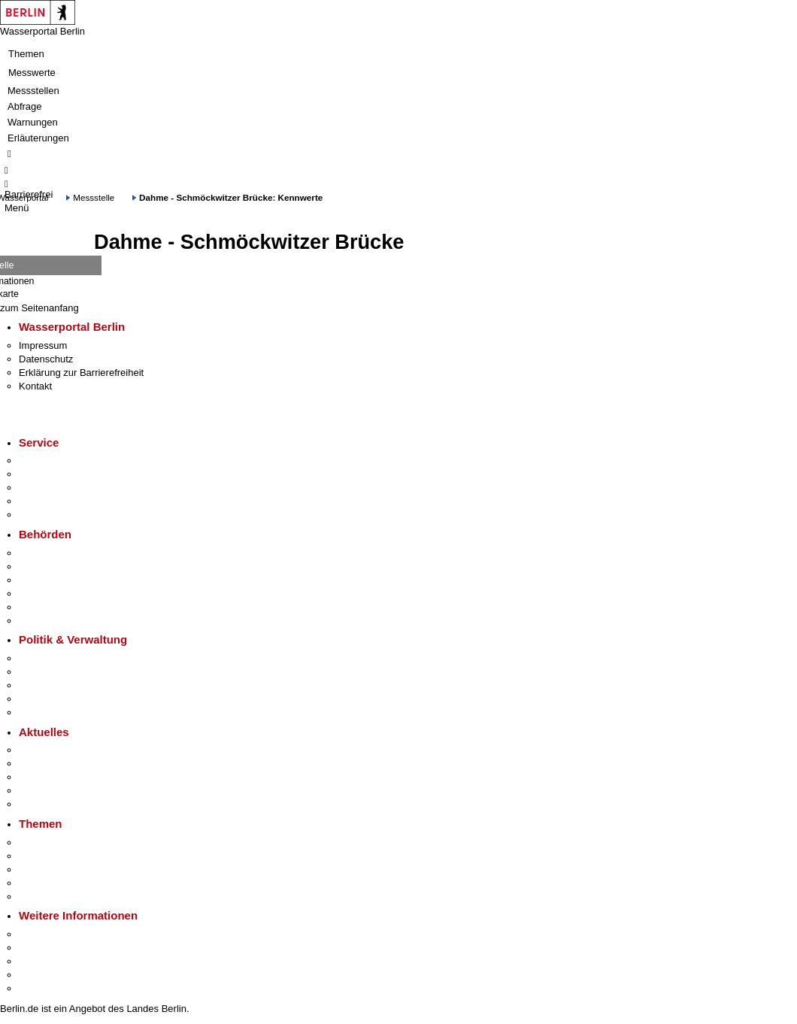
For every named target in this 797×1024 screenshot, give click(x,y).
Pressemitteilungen (60, 750)
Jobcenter (40, 607)
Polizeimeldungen (57, 763)
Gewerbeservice (54, 514)
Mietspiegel (43, 883)
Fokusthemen (48, 842)
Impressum (43, 345)
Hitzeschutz (44, 804)
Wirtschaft (40, 961)
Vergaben (40, 712)
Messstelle (93, 197)
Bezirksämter (47, 580)
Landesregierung (55, 658)
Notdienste (42, 501)
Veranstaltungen (54, 777)
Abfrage (25, 106)
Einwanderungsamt (60, 620)
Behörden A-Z (49, 553)
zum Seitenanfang (39, 308)
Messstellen (33, 90)
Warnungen (33, 122)
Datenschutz (46, 359)
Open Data (42, 698)
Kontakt (35, 386)
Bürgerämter (46, 593)
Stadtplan (39, 988)
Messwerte (32, 72)
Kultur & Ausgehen (59, 934)
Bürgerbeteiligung (57, 685)
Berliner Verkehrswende (71, 856)
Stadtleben (42, 974)
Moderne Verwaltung (63, 869)
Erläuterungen (38, 138)
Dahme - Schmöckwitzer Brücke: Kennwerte (231, 197)
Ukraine (36, 790)
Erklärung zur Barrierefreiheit (81, 372)
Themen (26, 53)
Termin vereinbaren (60, 474)
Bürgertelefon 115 (57, 487)
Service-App (45, 460)
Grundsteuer (46, 896)
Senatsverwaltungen (63, 566)
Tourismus (41, 947)
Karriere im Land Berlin (69, 671)
